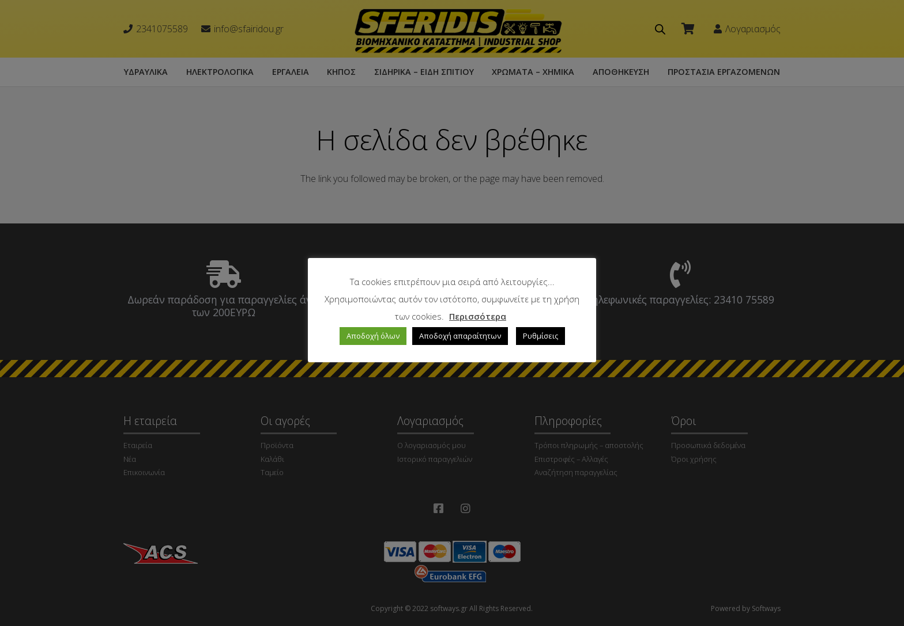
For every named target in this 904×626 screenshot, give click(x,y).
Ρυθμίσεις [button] (540, 336)
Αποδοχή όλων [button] (373, 336)
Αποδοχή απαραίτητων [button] (460, 336)
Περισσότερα (477, 316)
